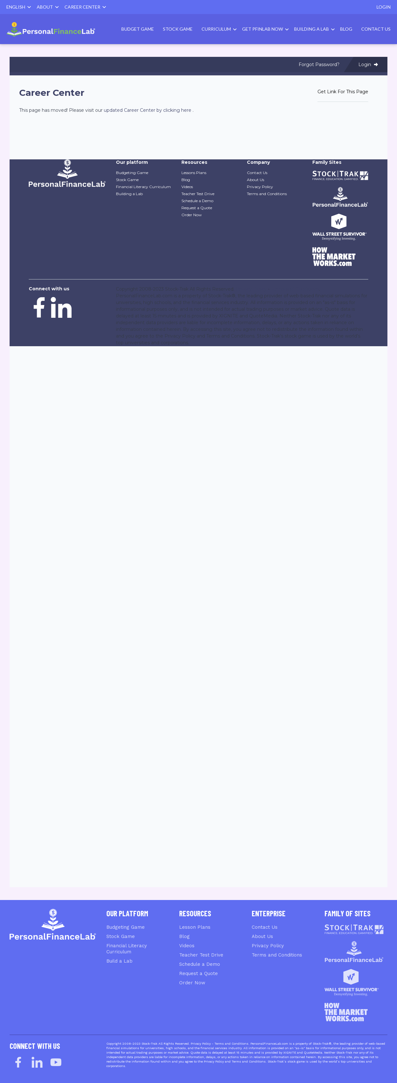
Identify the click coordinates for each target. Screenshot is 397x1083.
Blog (346, 29)
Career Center (85, 7)
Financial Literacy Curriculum (126, 949)
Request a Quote (198, 973)
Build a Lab (119, 961)
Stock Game (178, 29)
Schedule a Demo (199, 964)
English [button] (18, 7)
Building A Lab (311, 29)
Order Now (192, 983)
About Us (262, 936)
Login (384, 7)
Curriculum (216, 29)
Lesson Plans (194, 927)
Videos (187, 946)
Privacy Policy (268, 946)
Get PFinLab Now (262, 29)
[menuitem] (55, 29)
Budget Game (137, 29)
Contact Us (376, 29)
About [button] (48, 7)
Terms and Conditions (277, 955)
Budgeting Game (125, 927)
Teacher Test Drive (201, 955)
